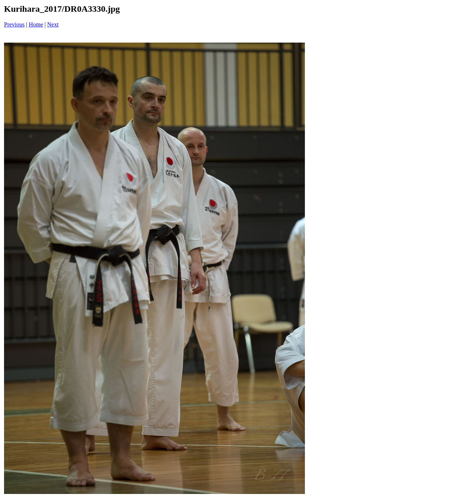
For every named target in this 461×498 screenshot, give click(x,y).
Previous (14, 24)
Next (53, 24)
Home (36, 24)
